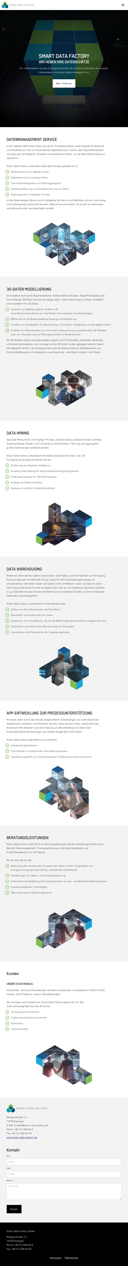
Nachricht (9, 1180)
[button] (123, 5)
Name (8, 1156)
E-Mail (8, 1168)
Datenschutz (71, 1257)
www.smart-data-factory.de (22, 1137)
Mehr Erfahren (64, 83)
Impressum (56, 1257)
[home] (18, 5)
